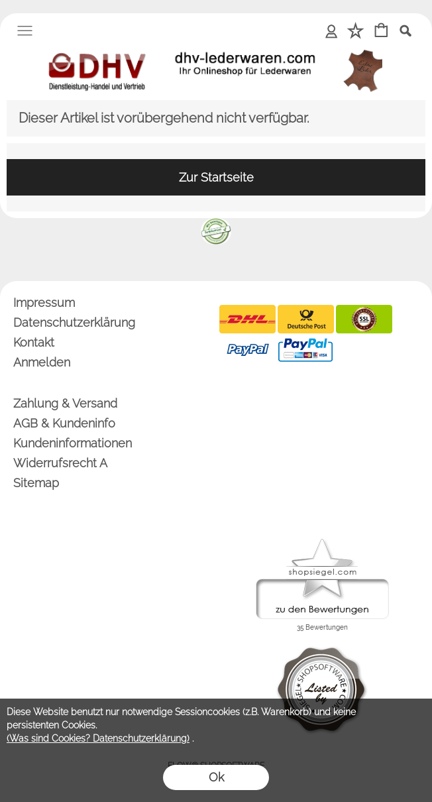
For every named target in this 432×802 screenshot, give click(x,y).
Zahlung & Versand (65, 403)
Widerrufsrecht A (60, 463)
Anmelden (331, 30)
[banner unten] (216, 223)
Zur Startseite (216, 177)
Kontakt (33, 342)
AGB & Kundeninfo (64, 423)
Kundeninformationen (72, 443)
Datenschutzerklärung (74, 322)
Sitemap (36, 483)
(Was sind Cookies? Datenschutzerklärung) (98, 738)
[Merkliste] (355, 31)
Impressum (44, 303)
